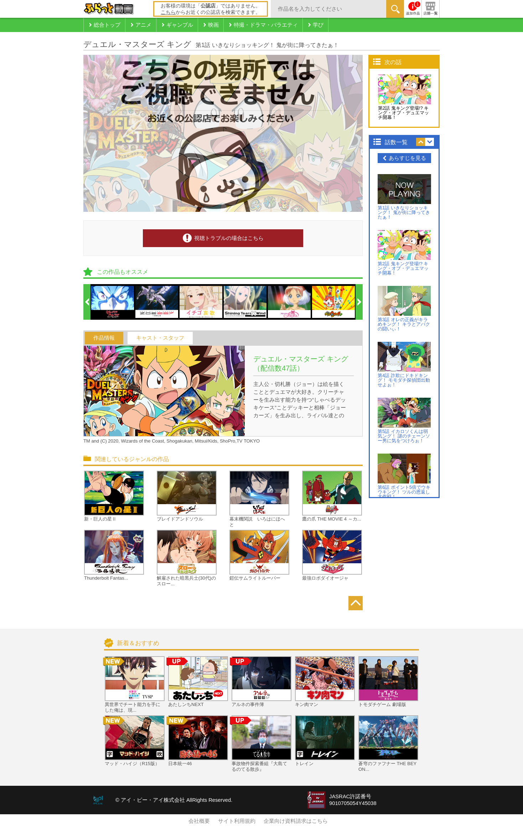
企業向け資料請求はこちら (296, 821)
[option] (113, 302)
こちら (168, 12)
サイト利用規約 (236, 821)
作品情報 (104, 338)
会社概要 (199, 821)
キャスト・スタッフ (160, 338)
